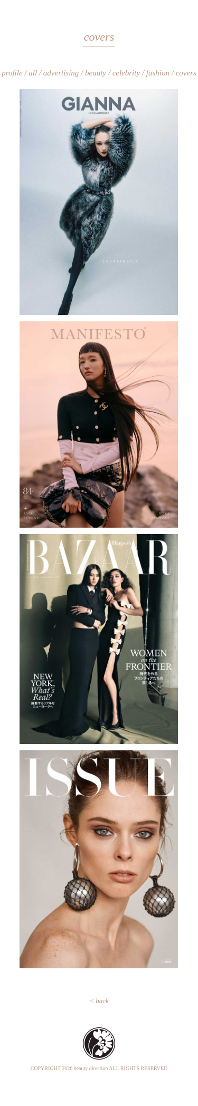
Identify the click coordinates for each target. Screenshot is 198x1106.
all (33, 73)
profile (12, 73)
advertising (61, 73)
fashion (157, 73)
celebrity (126, 73)
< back (99, 1001)
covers (186, 73)
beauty (95, 73)
